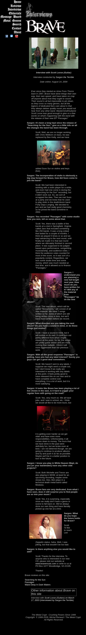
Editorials (11, 13)
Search (11, 24)
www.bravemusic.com (45, 563)
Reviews (11, 6)
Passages (29, 582)
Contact (11, 28)
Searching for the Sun (35, 580)
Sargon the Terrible (65, 77)
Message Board (11, 17)
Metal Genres (11, 21)
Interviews (11, 9)
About (11, 32)
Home (11, 2)
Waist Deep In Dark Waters (38, 584)
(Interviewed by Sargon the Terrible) (56, 600)
